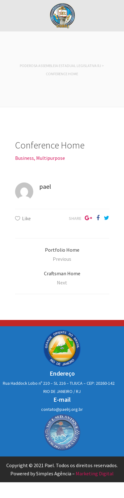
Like (26, 218)
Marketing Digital (95, 473)
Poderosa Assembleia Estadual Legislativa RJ (60, 65)
